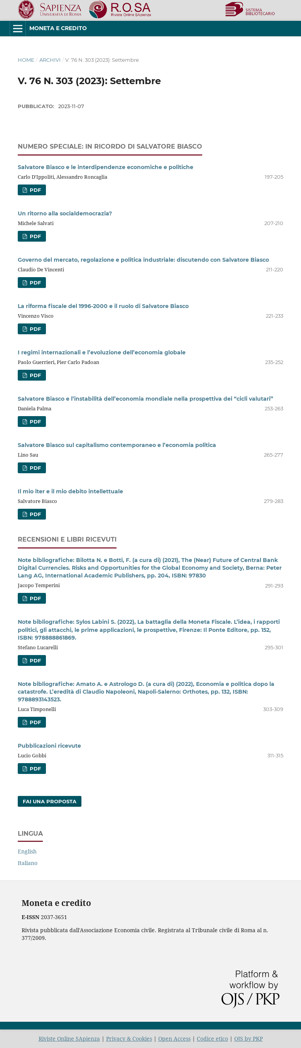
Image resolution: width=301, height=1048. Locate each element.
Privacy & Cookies (129, 1038)
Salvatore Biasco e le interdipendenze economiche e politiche (105, 167)
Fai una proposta (49, 801)
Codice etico (212, 1038)
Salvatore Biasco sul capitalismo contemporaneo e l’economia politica (117, 445)
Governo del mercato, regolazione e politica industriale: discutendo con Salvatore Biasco (143, 259)
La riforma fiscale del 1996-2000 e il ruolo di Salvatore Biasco (103, 306)
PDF (34, 190)
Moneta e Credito (58, 28)
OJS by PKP (248, 1038)
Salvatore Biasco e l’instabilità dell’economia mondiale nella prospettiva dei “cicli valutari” (145, 398)
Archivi (50, 60)
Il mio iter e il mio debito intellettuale (70, 491)
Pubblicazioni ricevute (49, 745)
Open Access (174, 1038)
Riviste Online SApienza (69, 1038)
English (27, 851)
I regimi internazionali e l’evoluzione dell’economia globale (102, 352)
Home (26, 60)
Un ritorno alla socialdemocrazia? (65, 213)
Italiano (27, 863)
